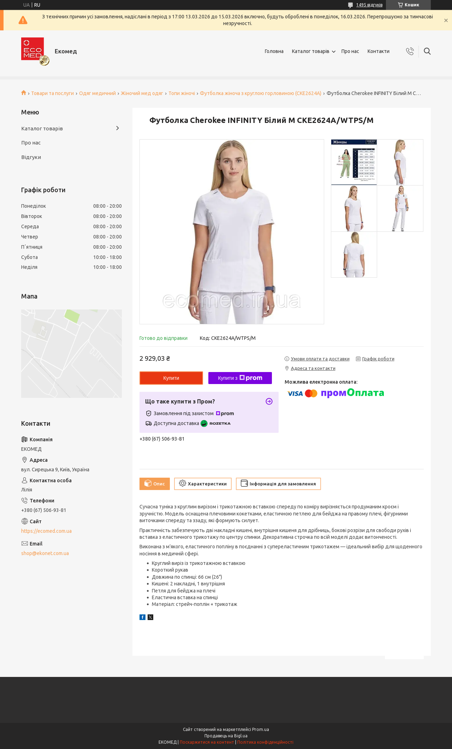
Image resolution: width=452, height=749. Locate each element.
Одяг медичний (97, 93)
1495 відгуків (369, 4)
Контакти (378, 51)
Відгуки (31, 157)
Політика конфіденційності (265, 742)
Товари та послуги (52, 93)
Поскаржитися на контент (207, 742)
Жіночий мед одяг (142, 93)
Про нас (350, 51)
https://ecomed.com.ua (46, 531)
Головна (274, 51)
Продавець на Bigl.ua (226, 735)
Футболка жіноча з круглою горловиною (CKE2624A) (260, 93)
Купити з (240, 378)
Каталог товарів (310, 51)
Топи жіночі (181, 93)
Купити (171, 378)
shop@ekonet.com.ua (45, 553)
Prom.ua (260, 729)
